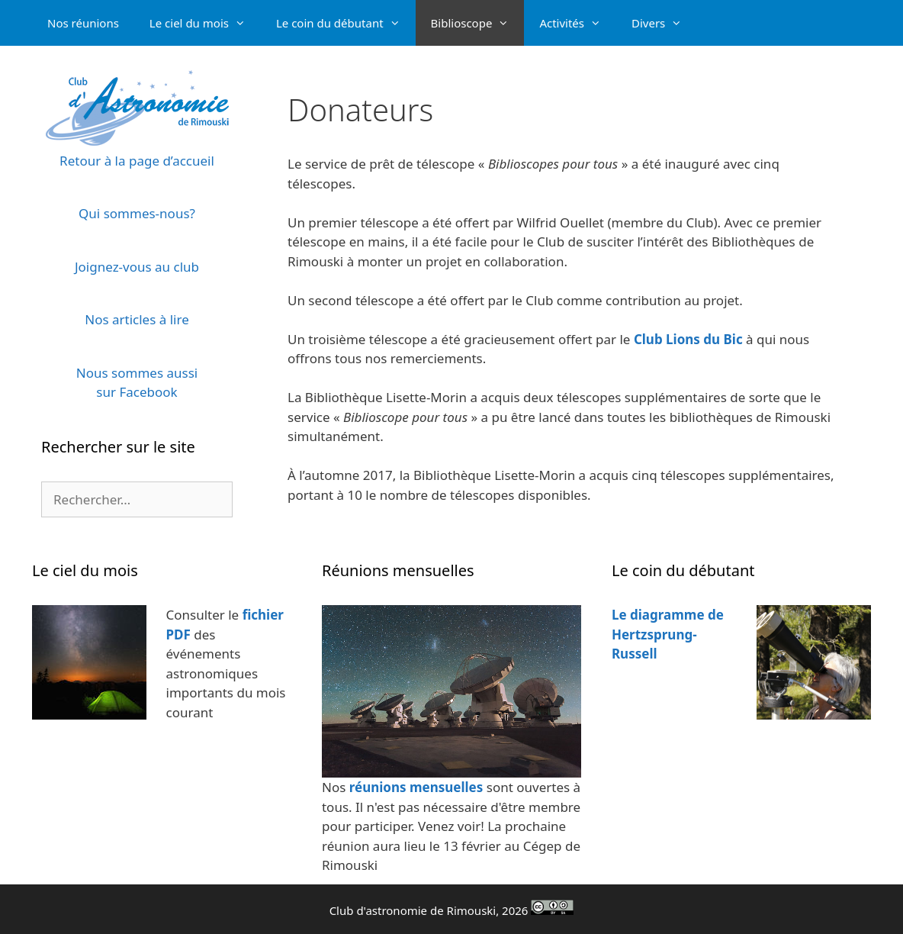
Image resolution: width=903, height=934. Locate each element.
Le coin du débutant (346, 23)
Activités (577, 23)
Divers (664, 23)
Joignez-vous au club (137, 266)
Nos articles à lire (137, 319)
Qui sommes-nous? (137, 213)
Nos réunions (83, 23)
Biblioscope (478, 23)
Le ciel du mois (205, 23)
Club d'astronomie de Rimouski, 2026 (451, 910)
